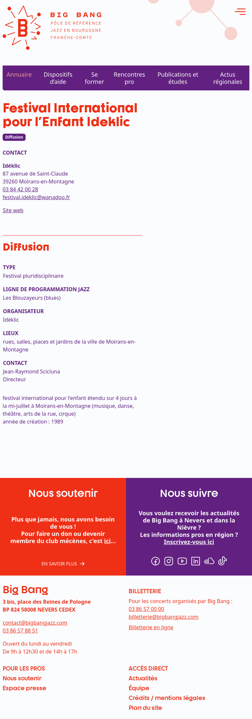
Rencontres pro (129, 77)
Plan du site (145, 707)
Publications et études (178, 77)
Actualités (143, 678)
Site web (13, 210)
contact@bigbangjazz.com (35, 622)
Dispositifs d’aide (58, 77)
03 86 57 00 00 (146, 609)
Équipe (139, 687)
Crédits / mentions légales (167, 697)
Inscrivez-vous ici (189, 542)
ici (107, 541)
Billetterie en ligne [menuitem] (151, 627)
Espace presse (24, 687)
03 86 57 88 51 (20, 630)
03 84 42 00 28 (20, 189)
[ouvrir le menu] (240, 12)
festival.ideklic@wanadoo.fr (36, 197)
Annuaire (19, 74)
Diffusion (14, 137)
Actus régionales (227, 77)
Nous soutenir (22, 678)
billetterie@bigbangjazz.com (164, 616)
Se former (94, 77)
